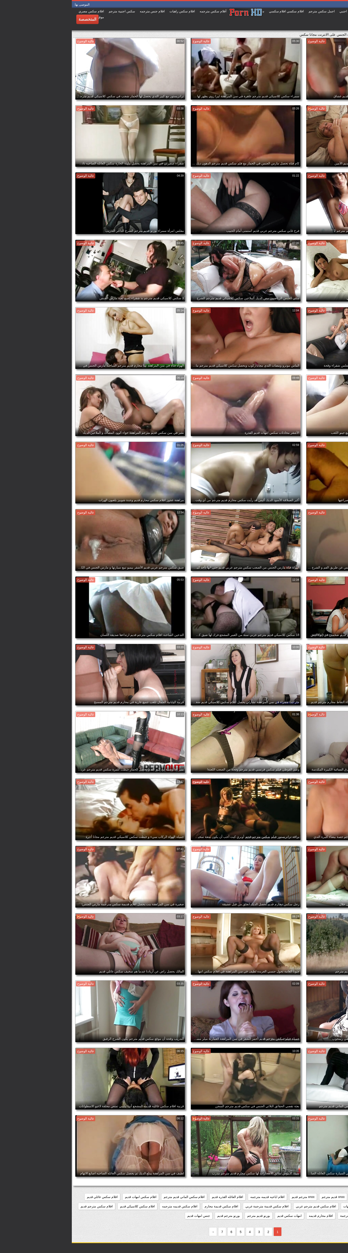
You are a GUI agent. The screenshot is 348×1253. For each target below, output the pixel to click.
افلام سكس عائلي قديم (30, 1197)
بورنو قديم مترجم (186, 1216)
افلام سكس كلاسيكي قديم (65, 1206)
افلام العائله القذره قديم (155, 1197)
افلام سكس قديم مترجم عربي (244, 1206)
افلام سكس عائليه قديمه (326, 1206)
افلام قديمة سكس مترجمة (286, 1216)
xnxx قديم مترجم (261, 1197)
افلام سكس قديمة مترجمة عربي (195, 1206)
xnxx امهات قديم (291, 1197)
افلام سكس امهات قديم (69, 1197)
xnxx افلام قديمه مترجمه (326, 1197)
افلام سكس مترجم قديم (25, 1206)
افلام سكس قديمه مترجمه (108, 1206)
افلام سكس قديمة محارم (149, 1206)
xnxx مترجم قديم (231, 1197)
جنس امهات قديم (126, 1216)
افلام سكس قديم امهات (287, 1206)
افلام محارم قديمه (249, 1216)
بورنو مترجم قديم (156, 1216)
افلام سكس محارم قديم (327, 1216)
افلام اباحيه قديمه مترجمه (196, 1197)
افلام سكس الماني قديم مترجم (112, 1197)
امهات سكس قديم (218, 1216)
